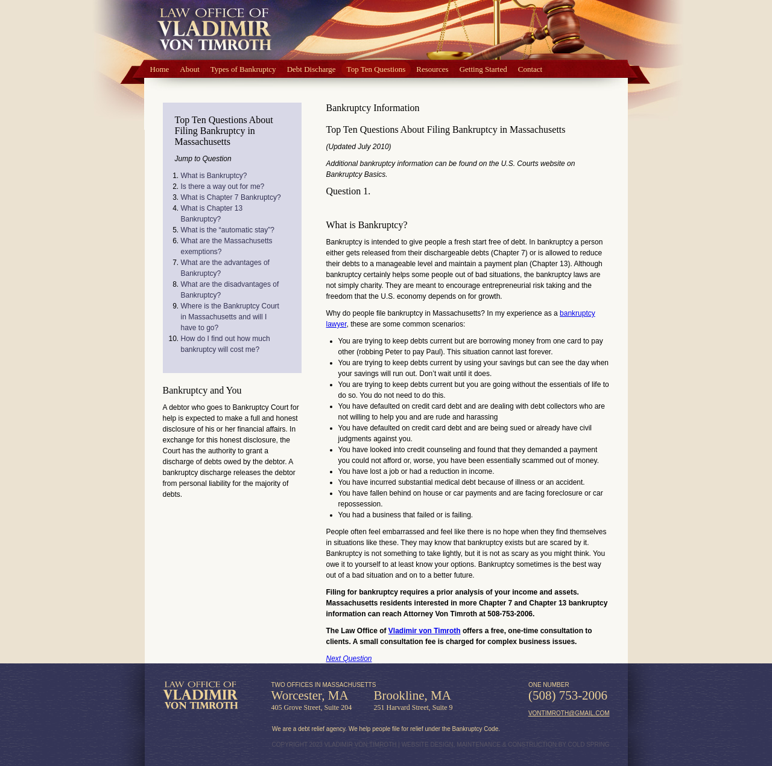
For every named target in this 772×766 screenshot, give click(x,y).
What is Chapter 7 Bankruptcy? (231, 197)
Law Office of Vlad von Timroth (214, 30)
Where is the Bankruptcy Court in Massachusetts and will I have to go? (230, 317)
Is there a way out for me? (223, 186)
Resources (432, 69)
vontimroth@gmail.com (569, 713)
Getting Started (483, 69)
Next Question (349, 658)
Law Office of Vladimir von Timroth (200, 695)
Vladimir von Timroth (424, 631)
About (190, 69)
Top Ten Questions (376, 69)
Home (159, 69)
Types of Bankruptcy (243, 69)
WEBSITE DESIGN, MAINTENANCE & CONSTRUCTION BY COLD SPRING (506, 744)
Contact (530, 69)
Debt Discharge (311, 69)
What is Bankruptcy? (214, 175)
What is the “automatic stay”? (227, 230)
